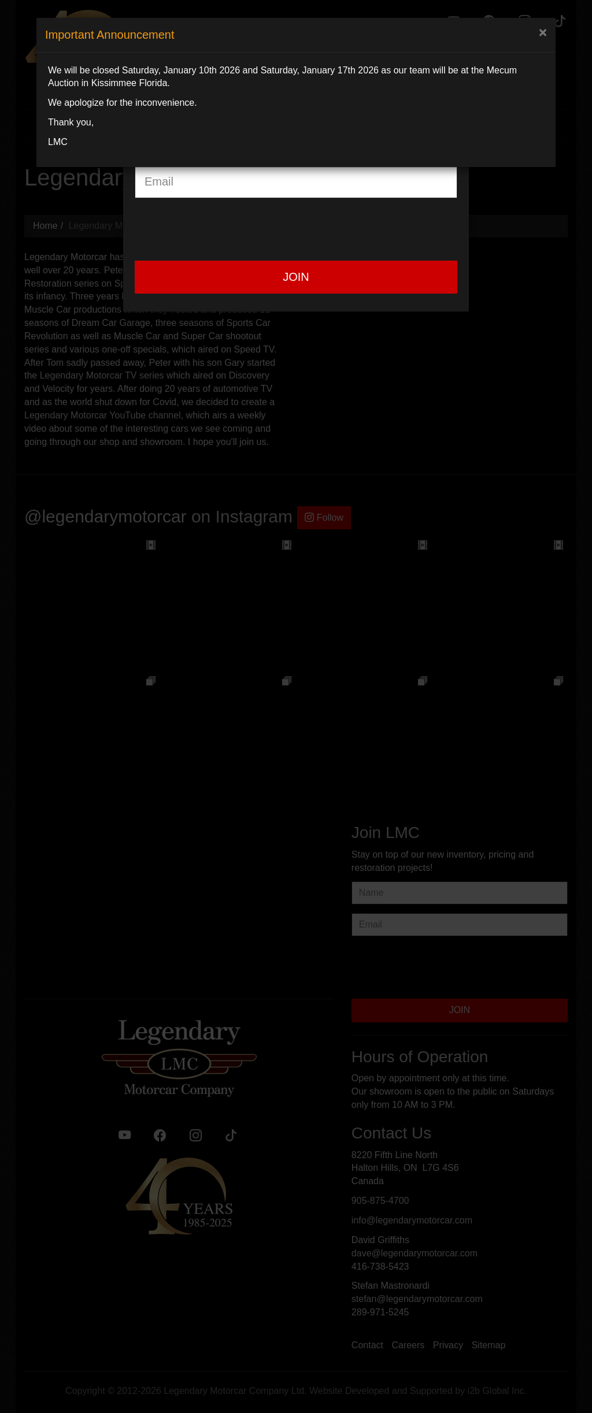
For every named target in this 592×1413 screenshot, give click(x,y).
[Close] (543, 32)
